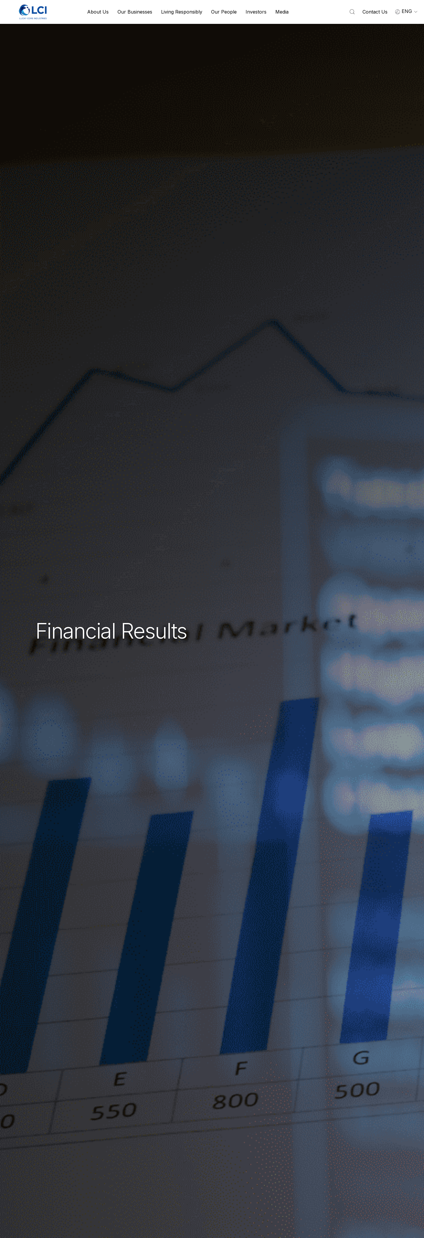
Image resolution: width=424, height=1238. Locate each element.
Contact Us (374, 12)
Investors (256, 12)
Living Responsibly (181, 12)
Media (282, 12)
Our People (224, 12)
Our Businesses (134, 12)
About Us (98, 12)
